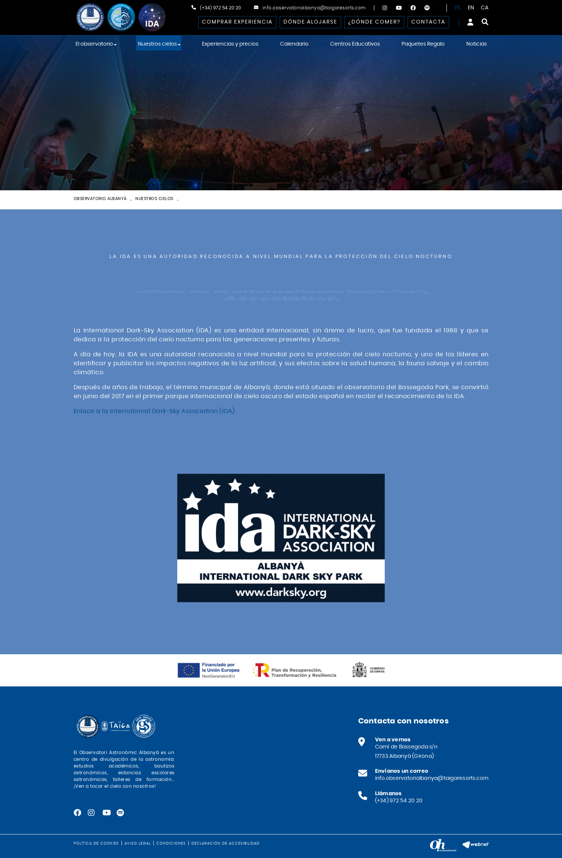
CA (485, 7)
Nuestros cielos (154, 199)
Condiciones (171, 843)
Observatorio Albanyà (100, 199)
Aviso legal (138, 843)
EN (471, 7)
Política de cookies (96, 843)
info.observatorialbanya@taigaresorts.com (314, 8)
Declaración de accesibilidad (225, 843)
